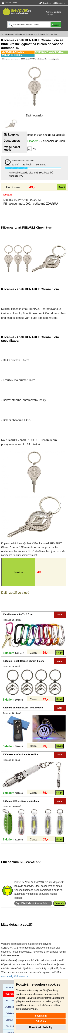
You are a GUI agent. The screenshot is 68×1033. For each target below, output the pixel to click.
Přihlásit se (59, 3)
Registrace (45, 3)
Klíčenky (18, 34)
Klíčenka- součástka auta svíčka (20, 754)
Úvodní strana (9, 2)
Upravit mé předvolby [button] (40, 1027)
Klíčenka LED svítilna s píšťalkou (21, 801)
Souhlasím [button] (41, 1015)
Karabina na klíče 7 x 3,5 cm (18, 614)
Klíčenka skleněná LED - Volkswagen (23, 707)
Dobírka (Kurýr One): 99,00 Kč (22, 199)
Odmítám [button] (41, 1021)
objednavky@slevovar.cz (14, 976)
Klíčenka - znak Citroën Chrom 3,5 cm (23, 661)
